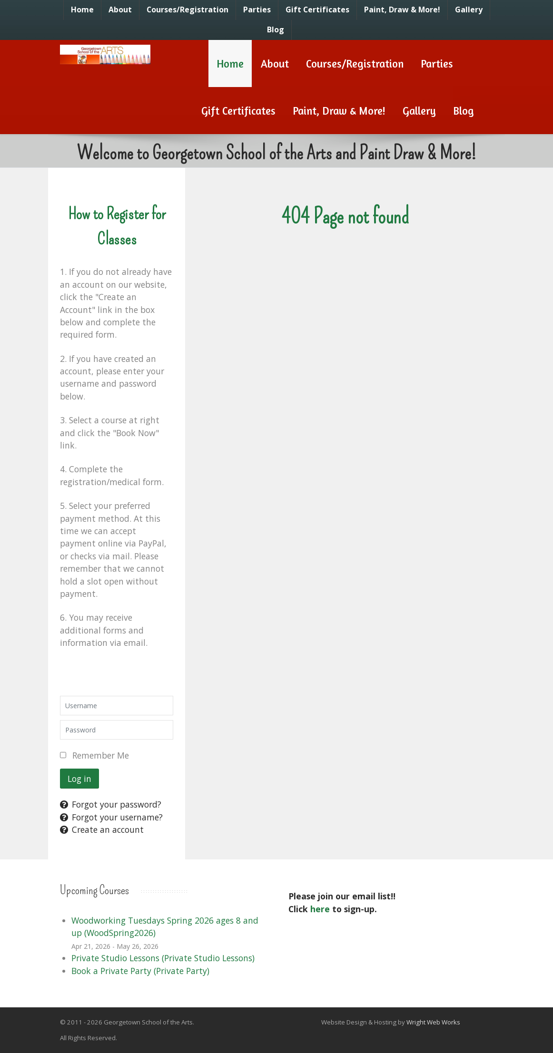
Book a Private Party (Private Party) (140, 970)
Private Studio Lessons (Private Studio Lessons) (163, 958)
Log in (79, 778)
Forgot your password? (110, 804)
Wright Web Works (433, 1022)
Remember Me (100, 755)
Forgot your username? (111, 817)
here (320, 909)
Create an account (102, 829)
